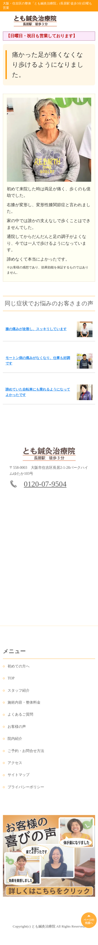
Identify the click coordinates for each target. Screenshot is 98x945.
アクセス (15, 764)
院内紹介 (15, 740)
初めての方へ (19, 668)
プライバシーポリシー (26, 789)
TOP (11, 680)
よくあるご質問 (20, 716)
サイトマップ (19, 776)
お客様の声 (17, 728)
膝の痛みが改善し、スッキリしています (36, 329)
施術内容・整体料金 (24, 704)
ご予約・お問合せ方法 (26, 752)
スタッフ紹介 (19, 692)
